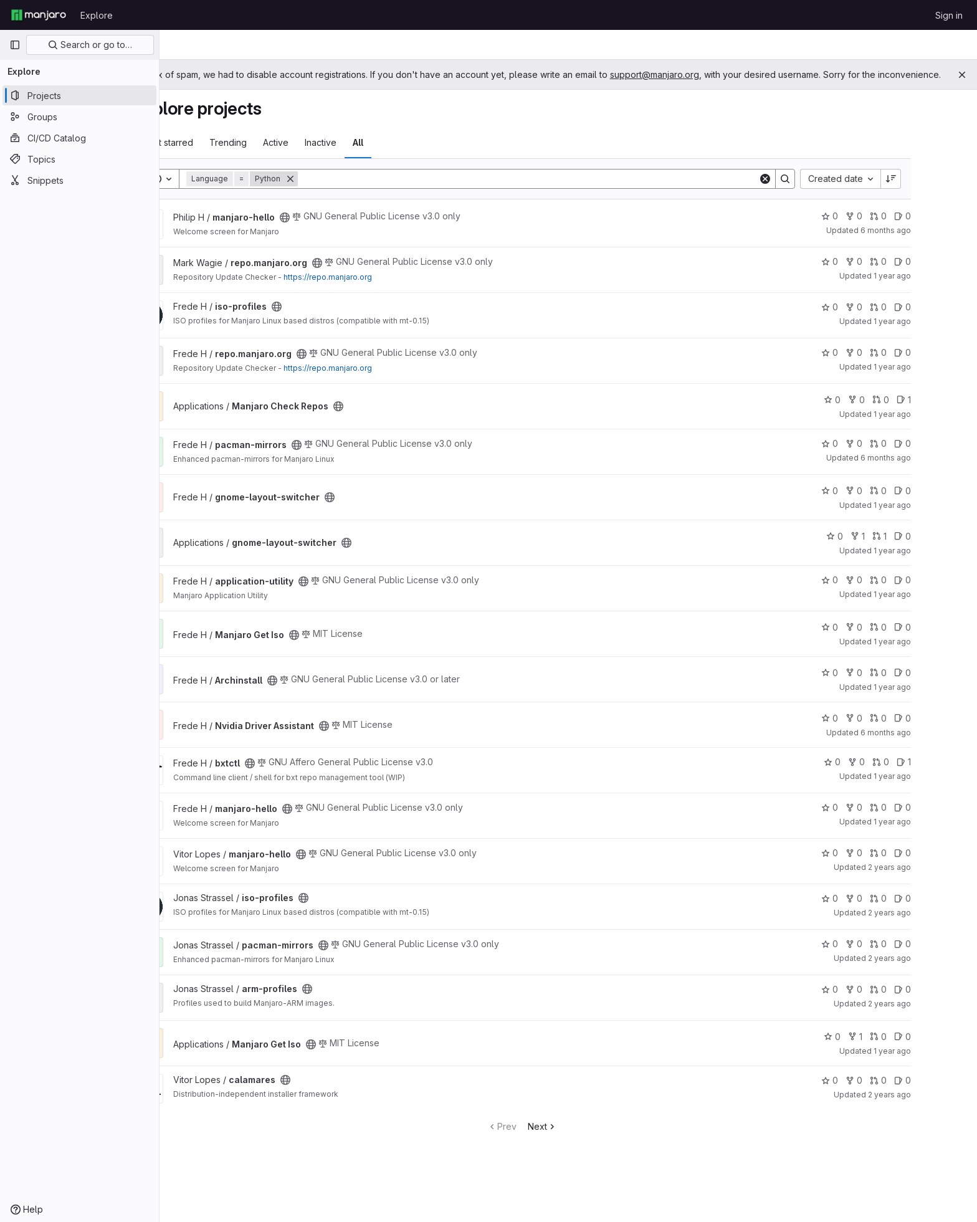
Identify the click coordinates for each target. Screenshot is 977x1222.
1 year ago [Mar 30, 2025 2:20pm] (938, 333)
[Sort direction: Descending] (937, 191)
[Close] (962, 74)
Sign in (949, 15)
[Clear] (811, 191)
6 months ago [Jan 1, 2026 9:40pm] (932, 745)
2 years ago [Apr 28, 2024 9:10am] (935, 879)
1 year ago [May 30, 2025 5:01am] (938, 1063)
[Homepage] (38, 15)
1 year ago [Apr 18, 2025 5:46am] (938, 788)
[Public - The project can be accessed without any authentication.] (331, 230)
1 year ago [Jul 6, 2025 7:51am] (938, 606)
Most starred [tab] (213, 155)
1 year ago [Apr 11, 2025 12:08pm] (938, 379)
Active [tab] (322, 155)
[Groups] (79, 116)
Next (588, 1139)
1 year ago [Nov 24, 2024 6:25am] (938, 699)
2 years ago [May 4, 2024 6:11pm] (935, 925)
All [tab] (404, 155)
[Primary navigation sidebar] (15, 45)
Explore (96, 15)
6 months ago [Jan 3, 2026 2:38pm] (932, 242)
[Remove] (336, 191)
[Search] (574, 191)
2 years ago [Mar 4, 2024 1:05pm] (935, 970)
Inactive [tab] (367, 155)
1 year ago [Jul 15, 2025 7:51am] (938, 654)
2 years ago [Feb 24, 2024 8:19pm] (935, 1016)
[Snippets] (79, 180)
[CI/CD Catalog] (79, 138)
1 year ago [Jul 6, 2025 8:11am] (938, 517)
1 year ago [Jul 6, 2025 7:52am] (938, 834)
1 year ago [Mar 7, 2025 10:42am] (938, 426)
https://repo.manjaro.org (374, 289)
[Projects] (79, 95)
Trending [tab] (274, 155)
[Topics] (79, 159)
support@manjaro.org (746, 74)
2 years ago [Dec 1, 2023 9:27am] (935, 1107)
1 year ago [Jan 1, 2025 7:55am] (938, 563)
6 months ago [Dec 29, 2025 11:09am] (932, 470)
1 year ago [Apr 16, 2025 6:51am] (938, 288)
